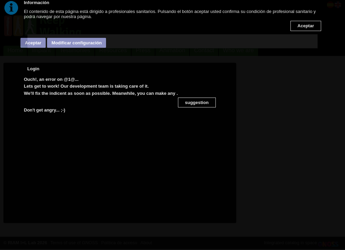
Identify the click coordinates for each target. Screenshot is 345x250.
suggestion (197, 102)
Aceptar (306, 25)
